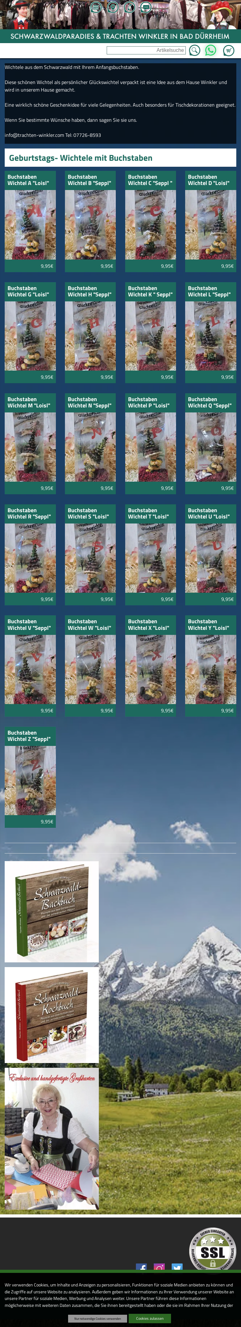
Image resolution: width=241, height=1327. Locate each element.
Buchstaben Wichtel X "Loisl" (148, 625)
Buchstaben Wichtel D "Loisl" (208, 180)
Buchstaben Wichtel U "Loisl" (209, 514)
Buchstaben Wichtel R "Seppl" (29, 514)
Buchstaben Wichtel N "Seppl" (89, 403)
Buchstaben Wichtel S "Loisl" (88, 514)
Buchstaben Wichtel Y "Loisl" (208, 625)
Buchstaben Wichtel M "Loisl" (29, 403)
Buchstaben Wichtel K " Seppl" (150, 292)
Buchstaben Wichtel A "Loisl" (28, 180)
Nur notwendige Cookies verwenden (97, 1318)
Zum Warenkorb (228, 47)
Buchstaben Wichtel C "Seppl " (150, 180)
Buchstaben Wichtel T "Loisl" (148, 514)
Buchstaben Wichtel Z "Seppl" (29, 736)
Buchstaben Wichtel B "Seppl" (89, 180)
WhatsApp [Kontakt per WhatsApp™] (210, 48)
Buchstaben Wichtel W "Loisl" (89, 625)
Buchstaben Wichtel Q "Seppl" (210, 403)
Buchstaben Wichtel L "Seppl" (209, 292)
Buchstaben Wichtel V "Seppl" (29, 625)
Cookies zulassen (149, 1318)
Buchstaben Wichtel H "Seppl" (89, 292)
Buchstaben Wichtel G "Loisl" (28, 292)
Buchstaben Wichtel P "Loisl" (148, 403)
